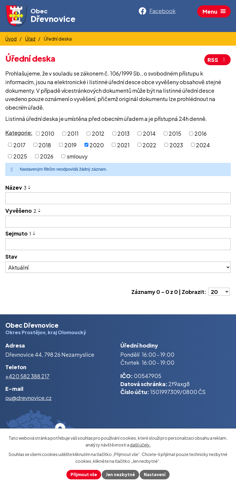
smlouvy (77, 156)
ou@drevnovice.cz (28, 397)
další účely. (140, 444)
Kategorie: (18, 132)
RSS (218, 59)
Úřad (30, 38)
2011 (73, 133)
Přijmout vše (84, 474)
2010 (47, 133)
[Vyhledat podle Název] (118, 198)
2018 (45, 144)
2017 (19, 144)
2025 (20, 156)
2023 (176, 144)
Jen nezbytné (120, 474)
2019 (70, 144)
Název (15, 187)
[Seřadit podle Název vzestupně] (29, 186)
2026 (46, 156)
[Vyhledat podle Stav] (118, 267)
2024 (203, 144)
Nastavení (154, 474)
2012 (98, 133)
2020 (97, 144)
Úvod (11, 38)
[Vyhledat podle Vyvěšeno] (118, 222)
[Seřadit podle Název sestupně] (29, 188)
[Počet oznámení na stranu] (218, 292)
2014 (149, 133)
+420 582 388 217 (27, 376)
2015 (175, 133)
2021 (123, 144)
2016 (200, 133)
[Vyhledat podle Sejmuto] (118, 244)
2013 (123, 133)
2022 (149, 144)
